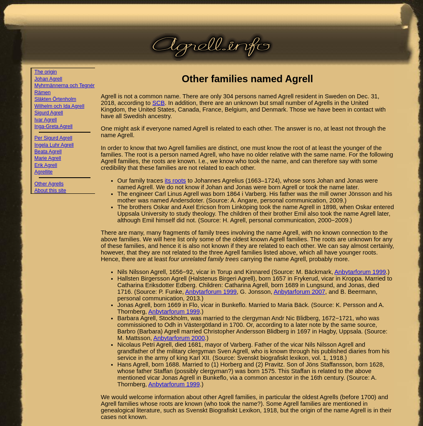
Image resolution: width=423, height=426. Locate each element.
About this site (50, 190)
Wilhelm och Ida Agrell (59, 106)
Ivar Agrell (45, 120)
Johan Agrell (48, 79)
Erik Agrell (45, 165)
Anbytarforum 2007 (300, 291)
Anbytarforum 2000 (179, 338)
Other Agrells (49, 184)
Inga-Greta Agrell (53, 126)
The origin (45, 72)
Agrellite (43, 172)
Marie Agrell (47, 158)
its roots (175, 180)
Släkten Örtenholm (55, 99)
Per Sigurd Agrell (53, 138)
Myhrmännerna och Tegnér (64, 85)
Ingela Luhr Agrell (54, 145)
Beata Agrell (48, 152)
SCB (158, 103)
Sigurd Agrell (48, 113)
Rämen (42, 92)
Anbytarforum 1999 (360, 272)
